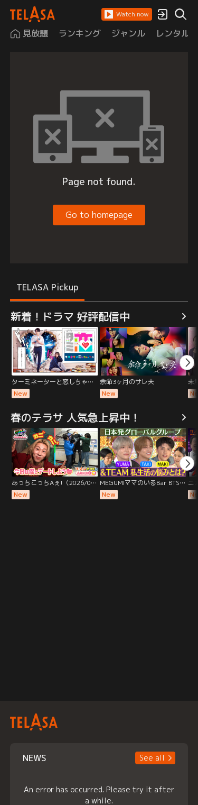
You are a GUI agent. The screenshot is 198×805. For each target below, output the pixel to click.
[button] (126, 14)
